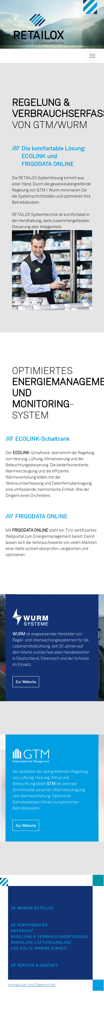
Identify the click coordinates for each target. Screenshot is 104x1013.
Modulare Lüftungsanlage (41, 943)
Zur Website (26, 682)
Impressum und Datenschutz (31, 985)
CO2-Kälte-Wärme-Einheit (39, 948)
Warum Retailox (35, 908)
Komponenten (32, 925)
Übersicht (22, 931)
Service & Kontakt (37, 965)
